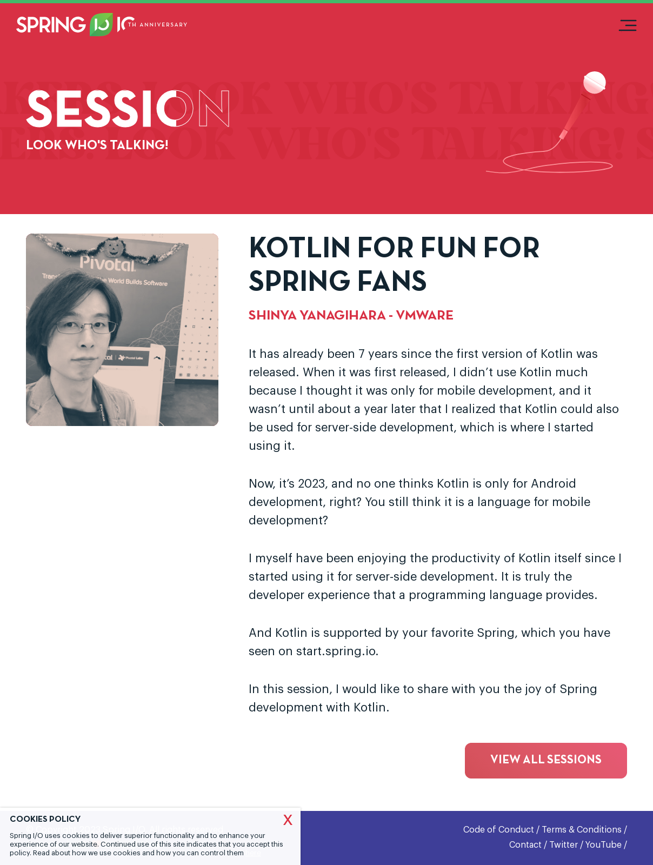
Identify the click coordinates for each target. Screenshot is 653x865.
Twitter (563, 845)
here (253, 852)
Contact (525, 845)
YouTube (603, 845)
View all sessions (546, 760)
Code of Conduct (498, 830)
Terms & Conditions (582, 830)
